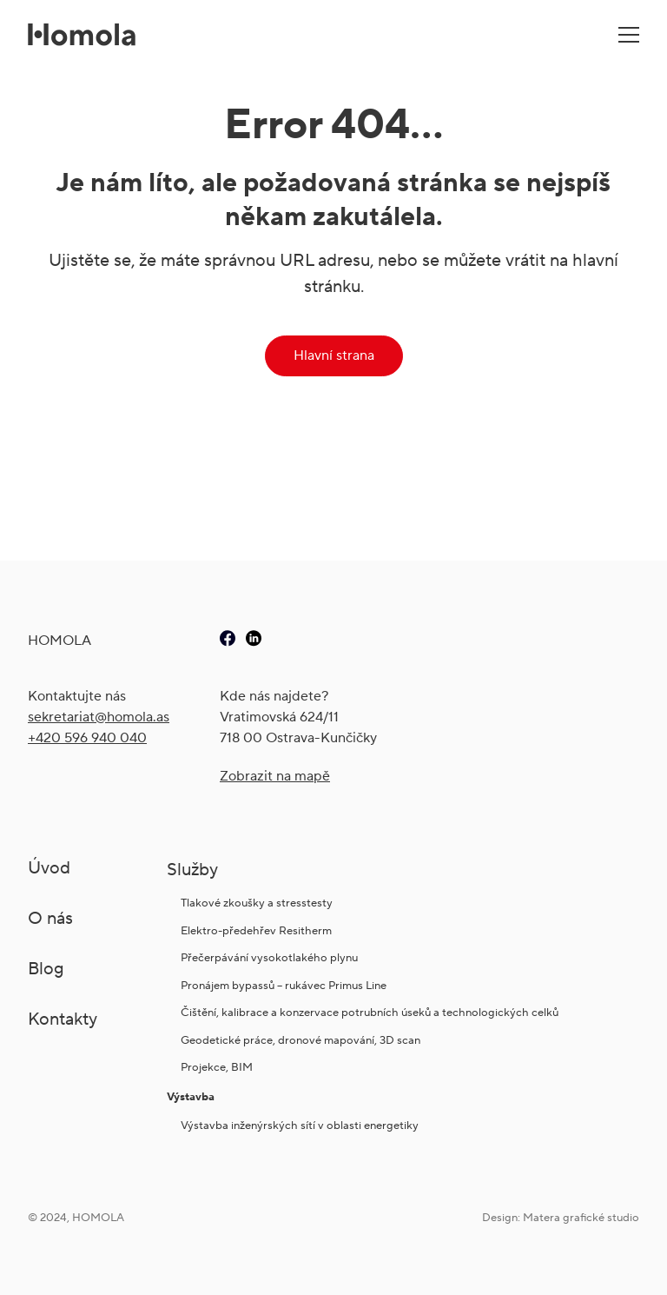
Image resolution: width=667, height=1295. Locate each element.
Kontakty (62, 1018)
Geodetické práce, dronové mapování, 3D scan (300, 1040)
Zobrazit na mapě (275, 776)
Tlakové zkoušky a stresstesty (257, 902)
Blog (46, 968)
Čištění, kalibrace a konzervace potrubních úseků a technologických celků (369, 1012)
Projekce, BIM (217, 1067)
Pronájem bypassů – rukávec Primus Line (283, 985)
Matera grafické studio (581, 1217)
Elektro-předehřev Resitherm (257, 930)
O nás (50, 918)
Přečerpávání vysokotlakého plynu (269, 957)
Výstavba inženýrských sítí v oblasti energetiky (300, 1125)
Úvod (49, 867)
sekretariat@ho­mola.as (98, 717)
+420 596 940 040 (87, 737)
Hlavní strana (334, 355)
